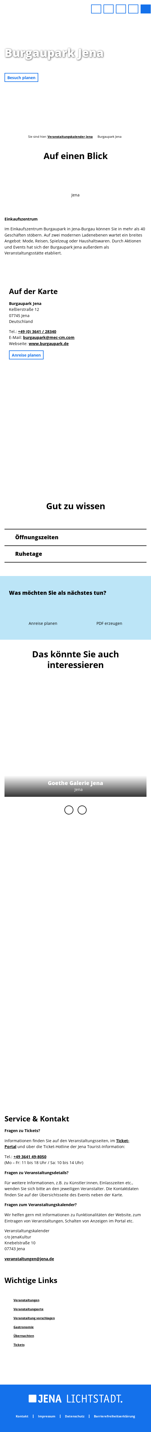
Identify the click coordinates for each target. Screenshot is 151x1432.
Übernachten (23, 1336)
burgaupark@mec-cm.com (49, 337)
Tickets (18, 1345)
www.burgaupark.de (49, 343)
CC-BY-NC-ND (148, 80)
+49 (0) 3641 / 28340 (37, 331)
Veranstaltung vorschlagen (34, 1318)
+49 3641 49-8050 (29, 1156)
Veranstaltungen (26, 1300)
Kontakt (22, 1416)
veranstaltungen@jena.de (29, 1258)
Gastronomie (23, 1327)
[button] (96, 8)
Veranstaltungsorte (28, 1309)
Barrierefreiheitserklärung (114, 1416)
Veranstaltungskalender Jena (70, 137)
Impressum (46, 1416)
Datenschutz (74, 1416)
